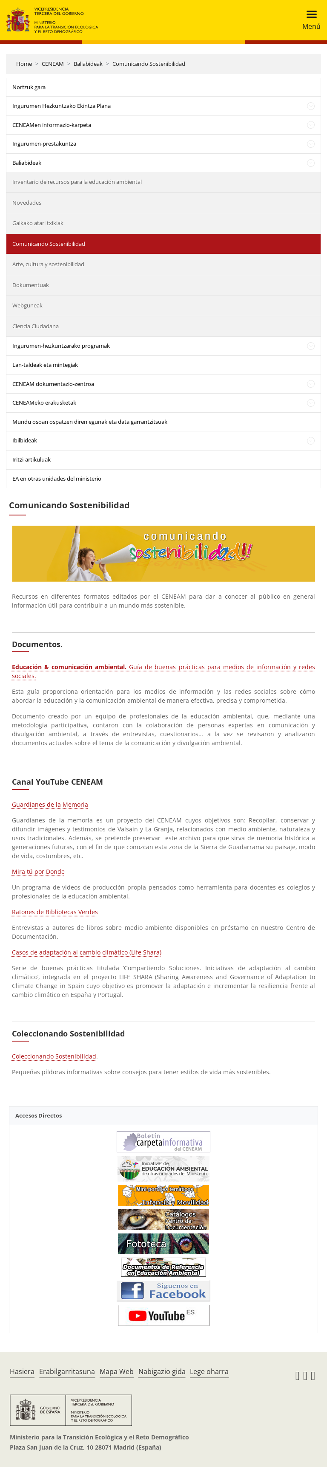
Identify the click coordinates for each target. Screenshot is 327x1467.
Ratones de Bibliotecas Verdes (55, 912)
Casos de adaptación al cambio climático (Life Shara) (86, 952)
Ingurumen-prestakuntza (44, 143)
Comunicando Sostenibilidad (148, 64)
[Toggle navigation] (309, 20)
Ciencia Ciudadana (35, 326)
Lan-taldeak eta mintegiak (45, 365)
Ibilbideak (24, 440)
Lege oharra (209, 1371)
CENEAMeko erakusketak (44, 402)
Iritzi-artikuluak (31, 459)
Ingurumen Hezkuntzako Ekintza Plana (61, 106)
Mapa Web (117, 1371)
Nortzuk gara (29, 87)
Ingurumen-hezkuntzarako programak (61, 345)
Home (24, 64)
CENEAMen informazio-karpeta (51, 125)
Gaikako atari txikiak (37, 223)
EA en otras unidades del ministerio (56, 478)
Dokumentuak (30, 285)
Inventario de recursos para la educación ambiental (77, 182)
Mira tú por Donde (38, 871)
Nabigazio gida (162, 1371)
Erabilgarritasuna (67, 1371)
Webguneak (27, 305)
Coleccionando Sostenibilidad (54, 1056)
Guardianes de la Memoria (50, 804)
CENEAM (53, 64)
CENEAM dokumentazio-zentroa (53, 384)
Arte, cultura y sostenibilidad (48, 264)
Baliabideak (88, 64)
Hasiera (22, 1371)
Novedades (26, 202)
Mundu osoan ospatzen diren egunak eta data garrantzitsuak (89, 421)
